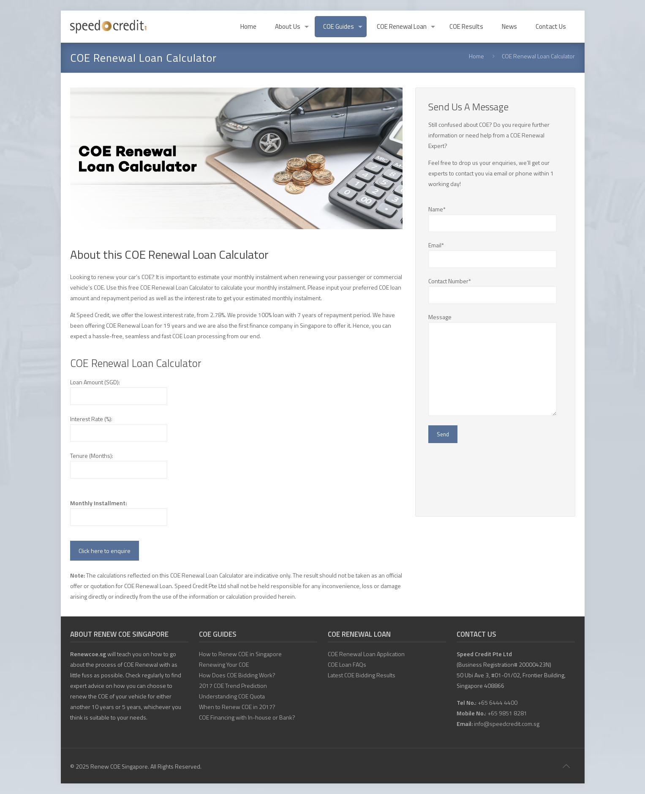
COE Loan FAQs (347, 664)
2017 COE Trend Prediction (233, 685)
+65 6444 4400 (497, 702)
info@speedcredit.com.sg (506, 723)
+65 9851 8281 (507, 713)
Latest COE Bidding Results (361, 675)
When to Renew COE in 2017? (237, 706)
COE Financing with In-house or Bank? (247, 717)
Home (476, 56)
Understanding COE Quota (232, 696)
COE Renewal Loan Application (366, 653)
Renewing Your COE (224, 664)
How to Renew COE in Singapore (240, 653)
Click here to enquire (105, 550)
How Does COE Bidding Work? (237, 675)
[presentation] (492, 476)
